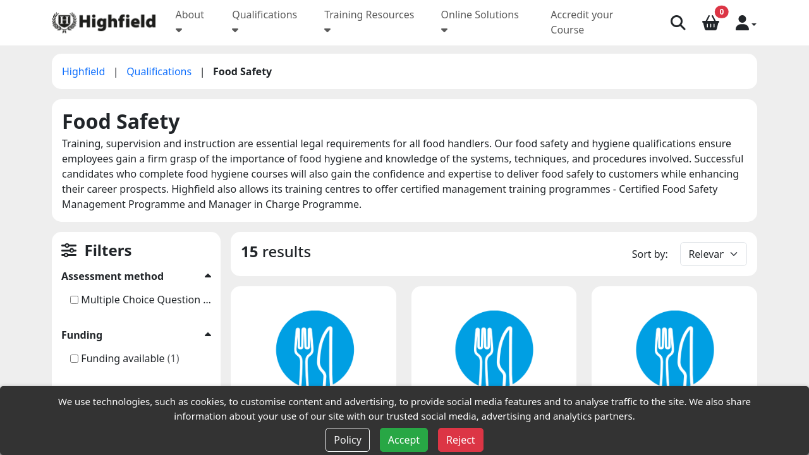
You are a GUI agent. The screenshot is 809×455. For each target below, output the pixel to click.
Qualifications (160, 71)
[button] (746, 22)
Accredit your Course (581, 22)
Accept (404, 440)
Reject (460, 440)
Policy (347, 440)
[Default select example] (713, 254)
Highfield (85, 71)
